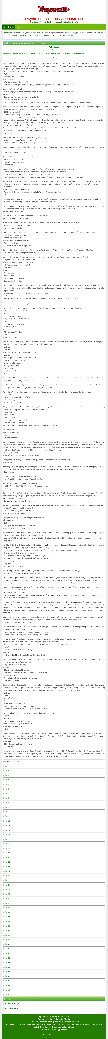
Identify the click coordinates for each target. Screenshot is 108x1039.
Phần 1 (6, 766)
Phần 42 (6, 953)
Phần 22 (6, 862)
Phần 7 (6, 794)
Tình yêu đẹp (54, 47)
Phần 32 (6, 908)
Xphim (67, 1019)
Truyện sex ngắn (11, 1009)
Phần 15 (6, 830)
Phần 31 (6, 903)
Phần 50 (6, 990)
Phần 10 (6, 807)
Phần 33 (6, 912)
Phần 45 (6, 967)
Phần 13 (6, 821)
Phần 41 (6, 949)
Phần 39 (6, 940)
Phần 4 (6, 780)
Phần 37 (6, 931)
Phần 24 (6, 871)
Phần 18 (6, 844)
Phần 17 (6, 839)
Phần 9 (6, 803)
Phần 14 (6, 825)
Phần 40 (6, 944)
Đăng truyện (8, 27)
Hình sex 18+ (74, 1022)
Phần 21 (6, 858)
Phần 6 (6, 789)
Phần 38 (6, 935)
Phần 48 (6, 981)
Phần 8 (6, 798)
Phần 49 (6, 985)
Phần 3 (6, 775)
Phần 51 (6, 995)
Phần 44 (6, 963)
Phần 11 (6, 812)
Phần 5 (6, 784)
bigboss (64, 1034)
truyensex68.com (57, 1016)
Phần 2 (6, 771)
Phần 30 (6, 899)
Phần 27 (6, 885)
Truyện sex (8, 33)
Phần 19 (6, 848)
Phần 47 (6, 976)
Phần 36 (6, 926)
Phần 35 (6, 921)
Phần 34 (6, 917)
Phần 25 (6, 876)
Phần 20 (6, 853)
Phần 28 (6, 889)
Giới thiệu (21, 27)
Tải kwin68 (55, 1034)
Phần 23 (6, 867)
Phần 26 (6, 880)
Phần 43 (6, 958)
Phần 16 (6, 835)
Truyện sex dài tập (11, 1004)
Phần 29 (6, 894)
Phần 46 (6, 972)
